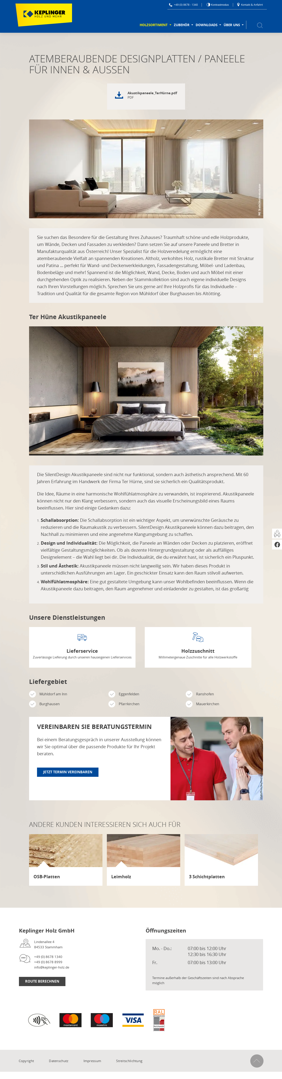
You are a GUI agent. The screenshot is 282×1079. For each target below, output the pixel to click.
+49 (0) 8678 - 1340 (183, 4)
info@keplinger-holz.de (51, 967)
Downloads (206, 25)
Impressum (92, 1061)
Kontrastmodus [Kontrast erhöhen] (219, 4)
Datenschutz (58, 1061)
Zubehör (181, 25)
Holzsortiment (154, 25)
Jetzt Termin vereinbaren (67, 772)
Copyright (26, 1061)
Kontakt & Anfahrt (250, 4)
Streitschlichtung (129, 1061)
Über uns (232, 25)
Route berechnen (42, 981)
